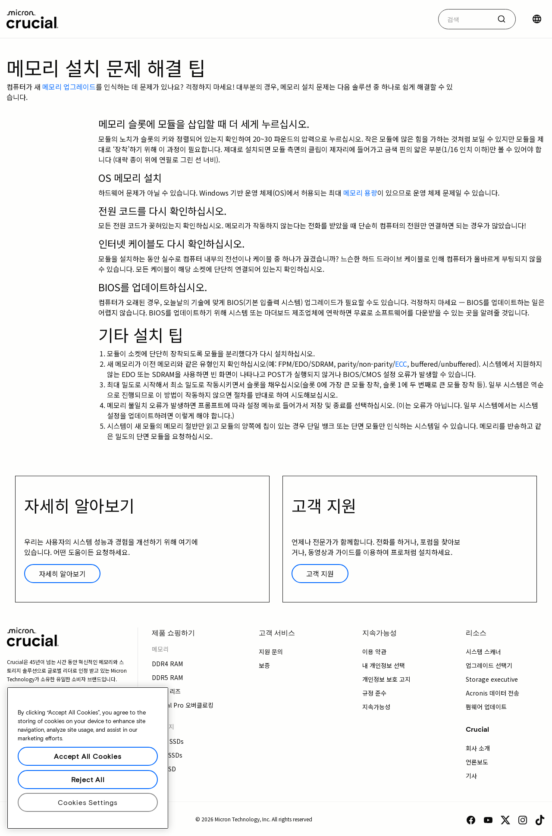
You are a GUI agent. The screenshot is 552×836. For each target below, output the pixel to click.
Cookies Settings (88, 802)
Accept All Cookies (87, 756)
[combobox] (477, 19)
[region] (88, 758)
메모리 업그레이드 (69, 86)
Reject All (88, 779)
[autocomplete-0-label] (465, 19)
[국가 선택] (537, 19)
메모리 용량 (360, 192)
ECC (401, 364)
